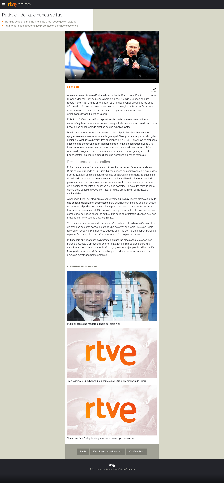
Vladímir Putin (136, 451)
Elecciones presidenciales (107, 451)
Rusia (83, 451)
